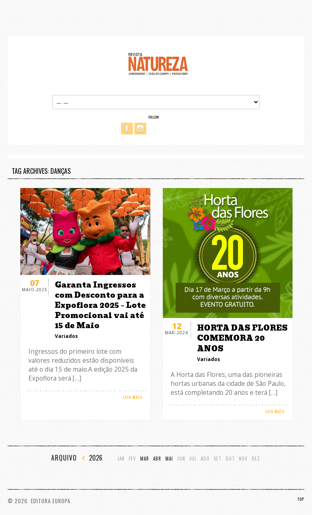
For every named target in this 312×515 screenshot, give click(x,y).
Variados (66, 336)
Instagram (140, 128)
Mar (144, 459)
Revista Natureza (158, 63)
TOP (300, 499)
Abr (157, 459)
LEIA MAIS (132, 397)
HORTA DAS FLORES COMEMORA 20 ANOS (242, 338)
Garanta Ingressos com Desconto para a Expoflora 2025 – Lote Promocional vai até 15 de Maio (100, 305)
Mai (169, 459)
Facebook (127, 128)
